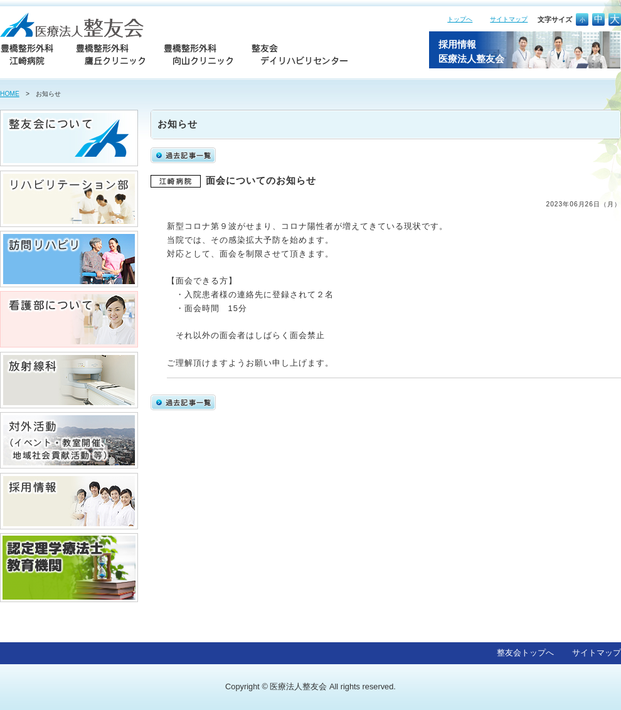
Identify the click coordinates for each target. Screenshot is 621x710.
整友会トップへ (525, 652)
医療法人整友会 (298, 686)
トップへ (459, 19)
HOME (9, 93)
